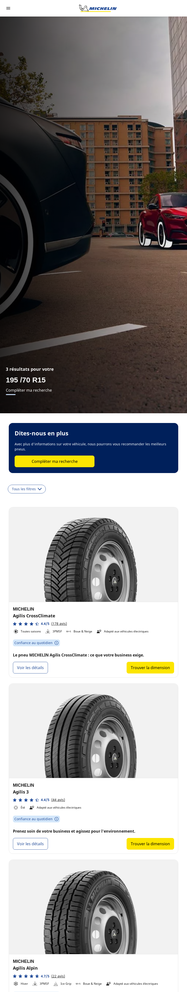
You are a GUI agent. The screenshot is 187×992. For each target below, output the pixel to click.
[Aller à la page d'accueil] (97, 8)
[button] (40, 624)
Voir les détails (30, 667)
